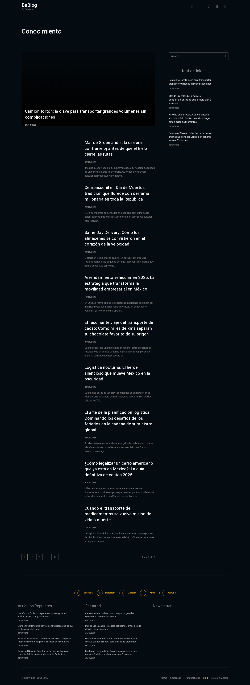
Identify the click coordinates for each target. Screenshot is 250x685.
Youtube (176, 592)
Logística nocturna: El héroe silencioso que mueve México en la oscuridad (117, 373)
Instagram (108, 592)
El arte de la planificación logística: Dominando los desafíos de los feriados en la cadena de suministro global (118, 421)
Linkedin (132, 592)
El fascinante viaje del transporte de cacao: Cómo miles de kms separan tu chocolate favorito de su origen (119, 328)
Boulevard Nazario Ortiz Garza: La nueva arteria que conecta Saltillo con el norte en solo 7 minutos (190, 136)
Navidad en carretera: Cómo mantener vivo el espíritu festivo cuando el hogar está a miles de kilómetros (189, 118)
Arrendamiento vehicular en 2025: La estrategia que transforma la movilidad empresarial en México (120, 283)
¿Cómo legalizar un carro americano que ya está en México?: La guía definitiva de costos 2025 (119, 469)
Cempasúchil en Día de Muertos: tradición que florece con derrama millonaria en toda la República (117, 193)
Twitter (153, 592)
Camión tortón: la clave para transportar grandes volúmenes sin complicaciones (190, 82)
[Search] (225, 56)
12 (55, 557)
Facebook (84, 592)
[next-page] (63, 557)
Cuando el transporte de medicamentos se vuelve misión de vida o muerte (118, 514)
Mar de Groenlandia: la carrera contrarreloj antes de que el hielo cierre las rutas (116, 148)
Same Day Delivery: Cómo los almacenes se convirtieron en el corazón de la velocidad (115, 238)
